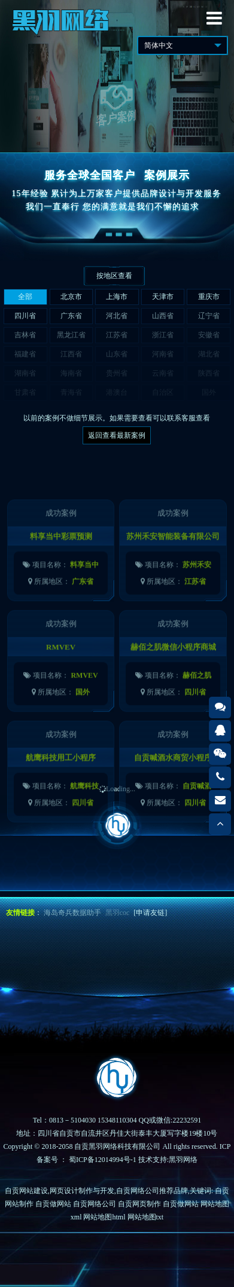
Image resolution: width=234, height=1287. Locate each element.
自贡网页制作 (139, 1204)
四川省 (25, 316)
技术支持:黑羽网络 (167, 1159)
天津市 (163, 296)
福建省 (25, 354)
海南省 (71, 373)
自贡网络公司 (94, 1204)
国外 (209, 392)
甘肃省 (25, 392)
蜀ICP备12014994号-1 (102, 1159)
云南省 (163, 373)
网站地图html (104, 1217)
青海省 (71, 392)
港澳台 (116, 392)
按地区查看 (114, 276)
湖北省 (209, 354)
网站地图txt (145, 1217)
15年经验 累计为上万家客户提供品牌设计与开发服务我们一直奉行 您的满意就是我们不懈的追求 (117, 200)
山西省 (163, 316)
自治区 (163, 392)
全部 (25, 296)
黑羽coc (117, 912)
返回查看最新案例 (116, 435)
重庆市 (209, 296)
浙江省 (163, 335)
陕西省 (209, 373)
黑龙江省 (71, 335)
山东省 (116, 354)
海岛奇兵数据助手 (72, 912)
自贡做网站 (53, 1204)
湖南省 (25, 373)
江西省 (71, 354)
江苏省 (116, 335)
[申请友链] (150, 912)
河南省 (163, 354)
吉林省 (25, 335)
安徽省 (209, 335)
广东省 (71, 316)
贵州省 (116, 373)
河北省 (116, 316)
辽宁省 (209, 316)
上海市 (116, 296)
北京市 (71, 296)
